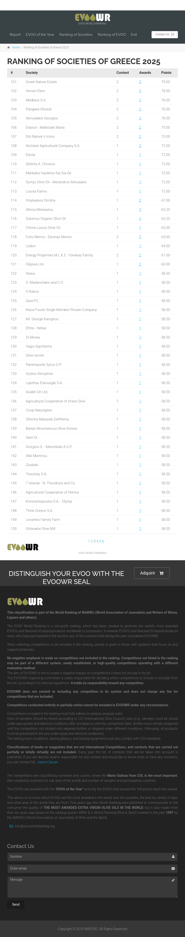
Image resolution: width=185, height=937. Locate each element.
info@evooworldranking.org (31, 826)
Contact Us (164, 34)
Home (16, 47)
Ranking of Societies (76, 35)
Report (15, 35)
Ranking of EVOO (112, 35)
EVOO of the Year (40, 35)
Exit (134, 35)
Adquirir (151, 573)
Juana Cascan (47, 762)
